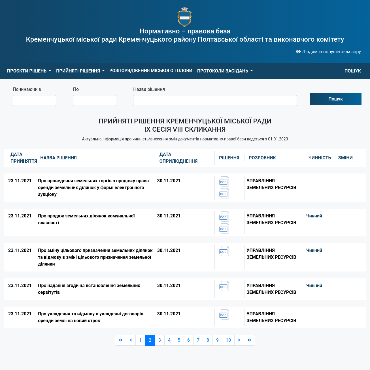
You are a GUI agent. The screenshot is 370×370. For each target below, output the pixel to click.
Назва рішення (149, 89)
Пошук (335, 99)
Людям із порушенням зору (328, 51)
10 (228, 340)
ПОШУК (353, 71)
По (76, 89)
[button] (29, 71)
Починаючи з (27, 89)
